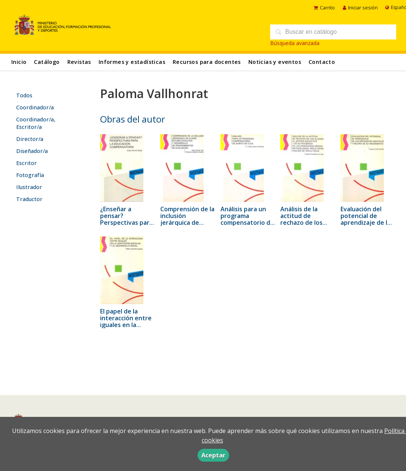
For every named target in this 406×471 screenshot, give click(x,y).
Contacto (322, 61)
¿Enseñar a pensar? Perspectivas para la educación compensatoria (126, 222)
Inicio (18, 61)
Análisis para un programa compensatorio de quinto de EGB (247, 219)
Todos (24, 95)
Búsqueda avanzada (294, 43)
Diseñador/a (32, 150)
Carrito (324, 7)
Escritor (26, 163)
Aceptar (213, 455)
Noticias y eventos (274, 61)
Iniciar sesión (360, 7)
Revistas (79, 61)
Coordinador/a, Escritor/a (35, 123)
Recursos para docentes (207, 61)
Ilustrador (29, 187)
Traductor (29, 199)
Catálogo (46, 61)
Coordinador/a (35, 107)
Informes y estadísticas (132, 61)
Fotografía (30, 175)
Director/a (29, 138)
